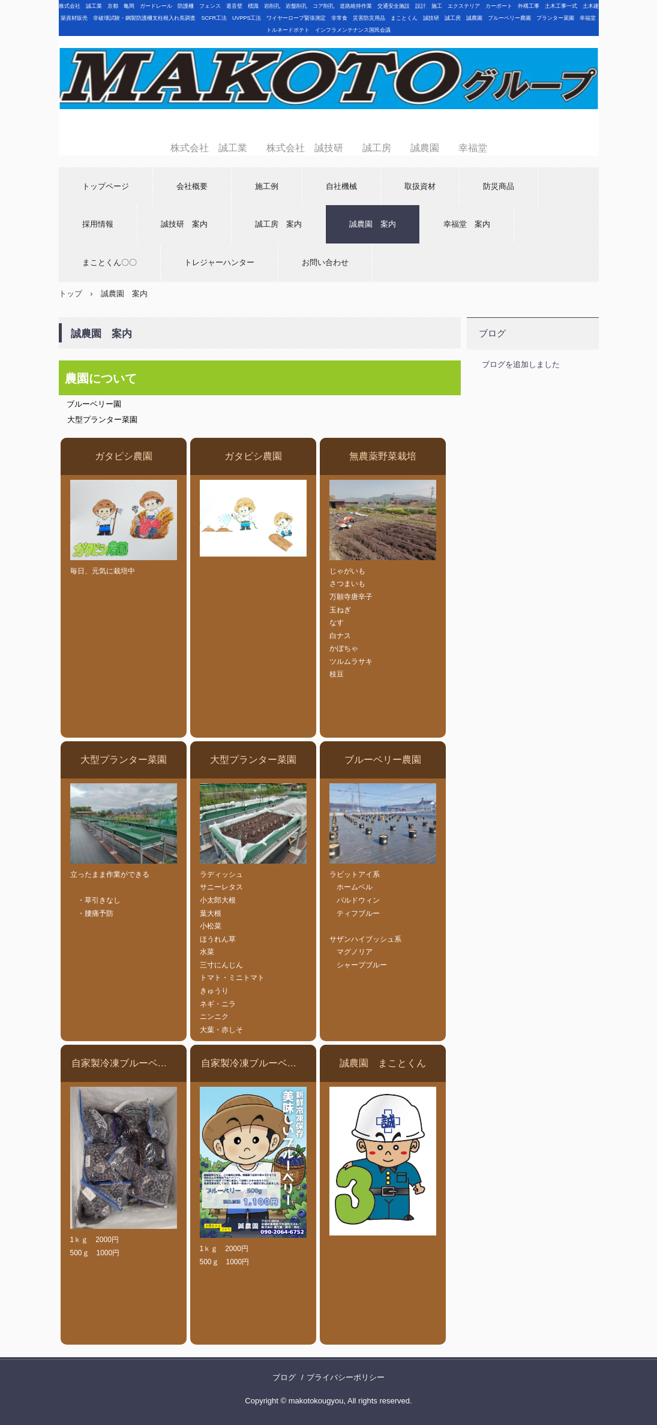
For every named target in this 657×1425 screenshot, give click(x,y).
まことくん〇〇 (109, 262)
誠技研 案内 (184, 224)
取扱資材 (420, 186)
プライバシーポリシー (346, 1377)
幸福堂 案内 (466, 224)
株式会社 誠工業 (328, 85)
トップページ (105, 186)
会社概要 (192, 186)
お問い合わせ (325, 262)
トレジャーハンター (219, 262)
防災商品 (498, 186)
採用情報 (97, 224)
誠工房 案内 (278, 224)
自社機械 (341, 186)
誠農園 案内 (372, 224)
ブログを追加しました (521, 364)
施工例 (266, 186)
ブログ (492, 333)
